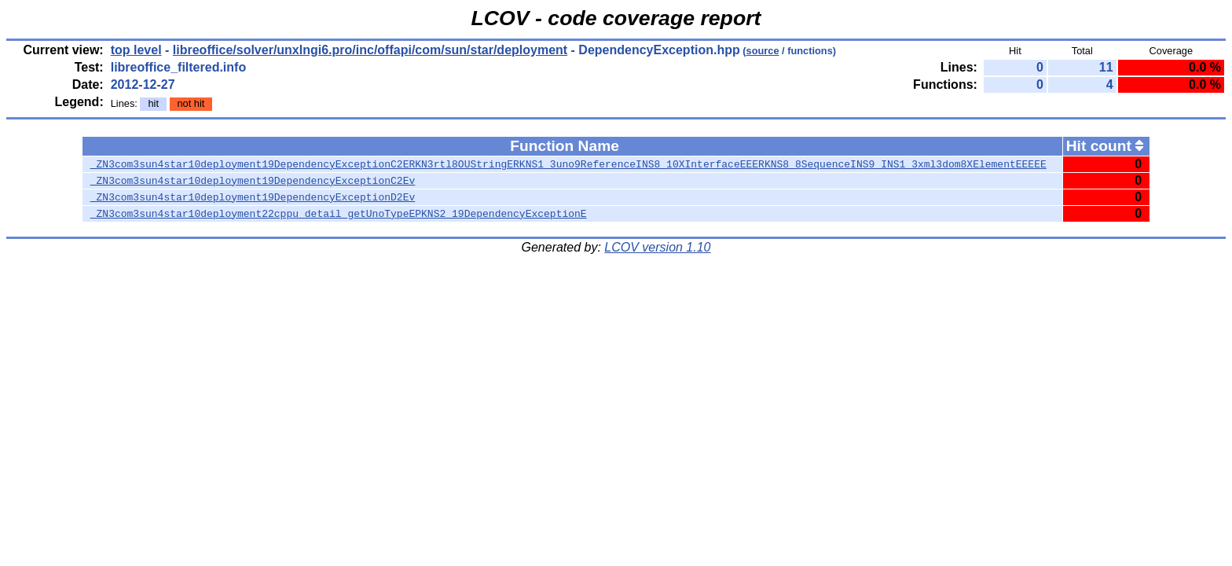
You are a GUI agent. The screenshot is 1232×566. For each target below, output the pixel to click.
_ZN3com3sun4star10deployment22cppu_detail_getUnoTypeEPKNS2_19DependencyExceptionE (338, 214)
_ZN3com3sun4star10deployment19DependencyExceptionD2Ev (252, 197)
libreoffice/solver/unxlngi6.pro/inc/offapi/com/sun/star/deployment (370, 50)
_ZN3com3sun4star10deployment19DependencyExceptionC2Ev (252, 181)
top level (136, 50)
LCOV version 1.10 (657, 247)
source (762, 51)
